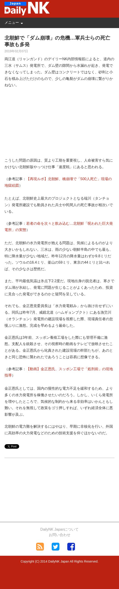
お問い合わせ (59, 535)
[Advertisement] (59, 125)
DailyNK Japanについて (59, 529)
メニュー (12, 22)
